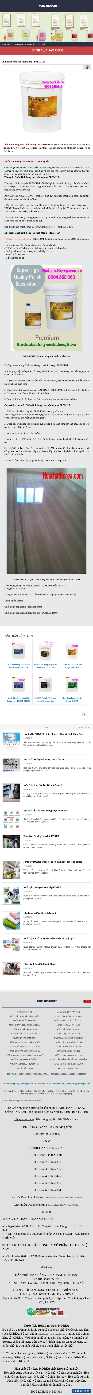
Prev (4, 30)
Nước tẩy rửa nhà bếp (24, 1021)
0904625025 (81, 1391)
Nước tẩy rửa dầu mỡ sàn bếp (24, 1042)
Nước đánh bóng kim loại (68, 1055)
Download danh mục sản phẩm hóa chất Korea (63, 1197)
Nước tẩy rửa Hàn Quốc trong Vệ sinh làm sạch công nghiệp (52, 862)
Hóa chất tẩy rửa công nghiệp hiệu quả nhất (45, 811)
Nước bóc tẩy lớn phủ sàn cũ (24, 1051)
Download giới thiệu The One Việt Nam (63, 1205)
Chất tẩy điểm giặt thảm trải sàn (39, 964)
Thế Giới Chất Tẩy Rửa (44, 1091)
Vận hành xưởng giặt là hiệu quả (39, 913)
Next (88, 30)
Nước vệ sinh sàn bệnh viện (24, 1064)
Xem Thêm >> (85, 727)
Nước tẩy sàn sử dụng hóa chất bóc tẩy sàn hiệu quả (48, 938)
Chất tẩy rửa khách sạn (68, 1016)
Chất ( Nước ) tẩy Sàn (68, 1012)
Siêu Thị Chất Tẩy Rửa (22, 1091)
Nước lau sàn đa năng (69, 1025)
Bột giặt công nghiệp (68, 1051)
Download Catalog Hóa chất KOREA (41, 836)
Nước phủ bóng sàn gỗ (69, 1047)
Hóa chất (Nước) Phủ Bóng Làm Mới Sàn (43, 759)
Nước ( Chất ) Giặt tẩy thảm (68, 1021)
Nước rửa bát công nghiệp (68, 1038)
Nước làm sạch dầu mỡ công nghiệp (24, 1055)
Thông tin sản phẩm (68, 1068)
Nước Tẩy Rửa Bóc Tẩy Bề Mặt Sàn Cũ (42, 785)
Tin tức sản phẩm (24, 1068)
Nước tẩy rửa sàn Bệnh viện (24, 1016)
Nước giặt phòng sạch (69, 1034)
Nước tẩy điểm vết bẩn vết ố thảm (68, 1059)
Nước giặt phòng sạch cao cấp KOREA (42, 887)
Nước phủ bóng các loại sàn (24, 1047)
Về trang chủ (24, 1012)
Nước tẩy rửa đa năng (68, 1029)
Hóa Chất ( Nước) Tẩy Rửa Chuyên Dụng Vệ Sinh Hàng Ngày (53, 734)
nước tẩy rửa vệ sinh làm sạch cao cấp (53, 1334)
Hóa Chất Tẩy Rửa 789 (66, 1091)
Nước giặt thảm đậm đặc (24, 1034)
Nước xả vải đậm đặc (24, 1038)
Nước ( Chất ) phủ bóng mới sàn (24, 1025)
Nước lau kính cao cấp (24, 1029)
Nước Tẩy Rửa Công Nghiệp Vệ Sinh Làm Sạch (21, 1101)
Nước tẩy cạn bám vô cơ (68, 1042)
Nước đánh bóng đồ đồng (24, 1059)
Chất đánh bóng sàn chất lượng (18, 239)
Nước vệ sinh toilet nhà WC (69, 1064)
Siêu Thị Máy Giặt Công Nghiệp (59, 1094)
